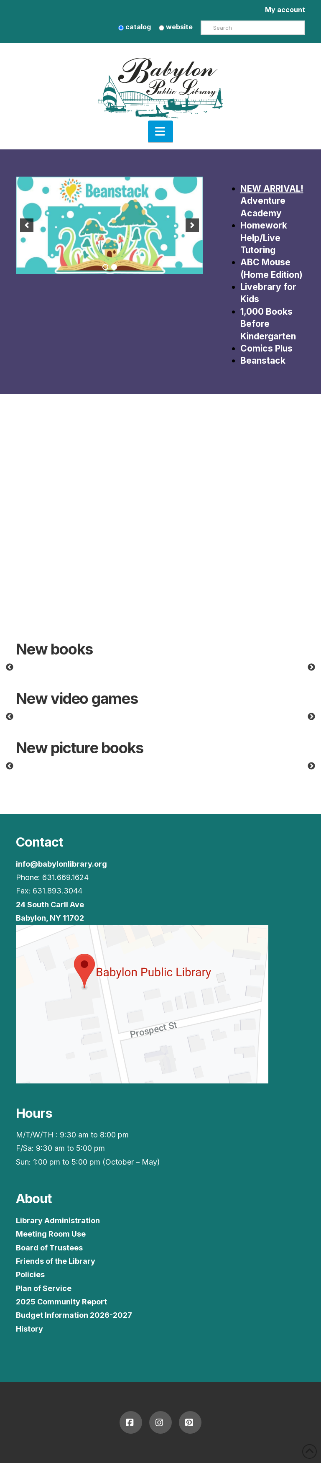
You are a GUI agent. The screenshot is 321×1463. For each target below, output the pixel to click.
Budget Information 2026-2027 (74, 1315)
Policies (30, 1274)
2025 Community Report (61, 1301)
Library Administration (58, 1220)
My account (285, 9)
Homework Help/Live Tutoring (263, 237)
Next (311, 667)
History (29, 1328)
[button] (160, 131)
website (176, 27)
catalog (134, 27)
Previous (9, 667)
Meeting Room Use (51, 1233)
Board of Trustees (49, 1247)
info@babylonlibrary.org (61, 864)
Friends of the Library (55, 1261)
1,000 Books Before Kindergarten (268, 323)
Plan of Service (43, 1288)
